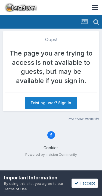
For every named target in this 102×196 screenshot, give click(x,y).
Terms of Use (15, 189)
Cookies (51, 147)
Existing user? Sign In (51, 102)
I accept (85, 183)
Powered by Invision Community (51, 154)
